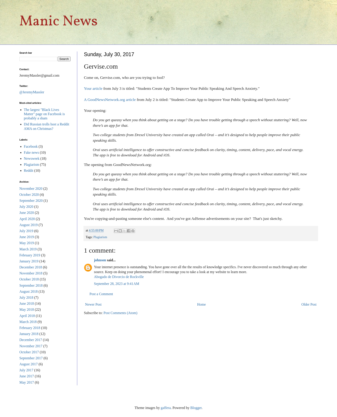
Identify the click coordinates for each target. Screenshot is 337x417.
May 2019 (26, 243)
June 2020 (26, 213)
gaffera (166, 408)
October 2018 (29, 279)
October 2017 (29, 352)
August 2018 (28, 291)
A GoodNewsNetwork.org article (110, 99)
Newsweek (31, 158)
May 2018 (26, 309)
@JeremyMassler (31, 92)
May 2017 (26, 382)
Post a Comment (101, 294)
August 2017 (28, 364)
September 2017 (31, 358)
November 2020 (31, 188)
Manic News (58, 22)
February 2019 (29, 255)
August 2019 (28, 225)
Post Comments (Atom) (120, 313)
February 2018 (29, 328)
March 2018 (28, 322)
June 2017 (26, 376)
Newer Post (93, 304)
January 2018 (29, 334)
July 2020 (26, 206)
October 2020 (29, 194)
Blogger (196, 408)
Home (201, 304)
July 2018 (26, 297)
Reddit (28, 170)
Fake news (31, 152)
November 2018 (31, 273)
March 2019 (28, 249)
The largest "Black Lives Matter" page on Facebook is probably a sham (44, 114)
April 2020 (27, 219)
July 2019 (26, 231)
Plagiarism (100, 237)
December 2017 (30, 340)
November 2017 (31, 346)
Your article (93, 88)
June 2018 (26, 303)
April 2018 (27, 316)
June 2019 (26, 237)
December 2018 (30, 267)
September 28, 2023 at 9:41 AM (116, 284)
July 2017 (26, 370)
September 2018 (31, 285)
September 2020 (31, 200)
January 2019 (29, 261)
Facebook (31, 146)
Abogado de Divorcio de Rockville (119, 277)
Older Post (309, 304)
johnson (100, 260)
